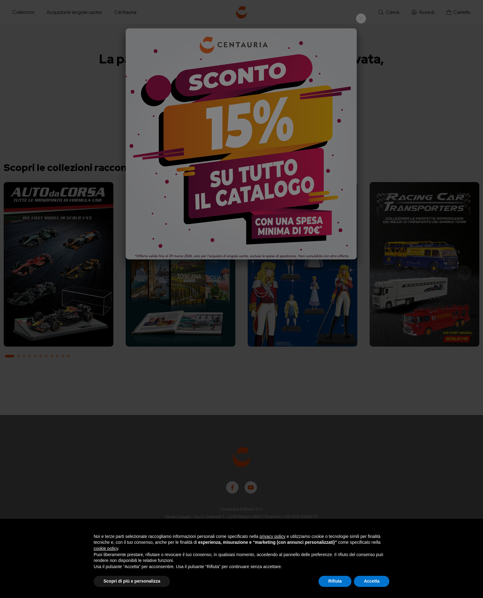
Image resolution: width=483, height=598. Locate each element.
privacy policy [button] (273, 536)
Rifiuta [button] (335, 581)
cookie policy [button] (106, 548)
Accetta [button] (372, 581)
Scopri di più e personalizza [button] (132, 581)
